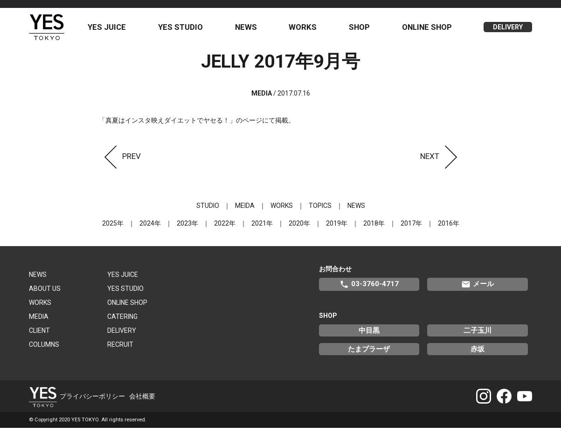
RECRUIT (120, 349)
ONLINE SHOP (428, 29)
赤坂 (478, 354)
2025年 (113, 228)
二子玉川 (478, 335)
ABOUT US (45, 293)
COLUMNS (44, 349)
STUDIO (207, 210)
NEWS (250, 29)
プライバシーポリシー (92, 401)
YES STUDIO (185, 29)
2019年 (336, 228)
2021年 (262, 228)
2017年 (411, 228)
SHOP (361, 29)
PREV (120, 160)
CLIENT (39, 335)
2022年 (224, 228)
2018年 (374, 228)
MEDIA (38, 321)
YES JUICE (113, 29)
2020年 (299, 228)
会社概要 (142, 401)
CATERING (122, 321)
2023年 (187, 228)
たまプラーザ (369, 354)
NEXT (441, 160)
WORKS (306, 29)
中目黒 (369, 335)
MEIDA (245, 210)
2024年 (150, 228)
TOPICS (320, 210)
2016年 (448, 228)
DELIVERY (508, 30)
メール (477, 289)
